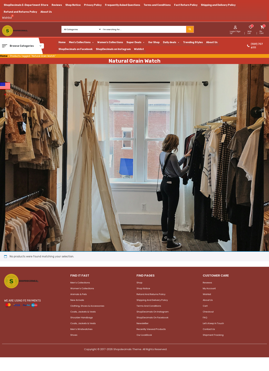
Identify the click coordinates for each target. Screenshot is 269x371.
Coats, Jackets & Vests (83, 311)
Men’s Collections (80, 282)
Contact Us (209, 329)
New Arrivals (77, 300)
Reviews (57, 5)
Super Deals (135, 42)
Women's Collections (110, 42)
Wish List (250, 32)
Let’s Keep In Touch (213, 323)
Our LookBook (144, 335)
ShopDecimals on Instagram (113, 49)
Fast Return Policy (185, 5)
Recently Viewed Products (151, 329)
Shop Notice (73, 5)
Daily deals (171, 42)
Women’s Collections (82, 288)
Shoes (73, 335)
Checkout (208, 311)
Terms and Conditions (157, 5)
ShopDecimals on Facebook (75, 49)
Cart (205, 306)
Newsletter (143, 323)
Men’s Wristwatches (81, 329)
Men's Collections (81, 42)
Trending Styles (193, 42)
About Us (46, 11)
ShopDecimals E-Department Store (26, 5)
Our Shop (154, 42)
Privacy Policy (93, 5)
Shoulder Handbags (81, 317)
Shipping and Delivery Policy (218, 5)
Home (62, 42)
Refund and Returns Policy (20, 11)
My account (209, 288)
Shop (139, 282)
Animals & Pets (78, 294)
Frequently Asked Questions (122, 5)
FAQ (205, 317)
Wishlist (139, 49)
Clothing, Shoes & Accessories (87, 306)
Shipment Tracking (213, 335)
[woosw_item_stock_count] (252, 26)
